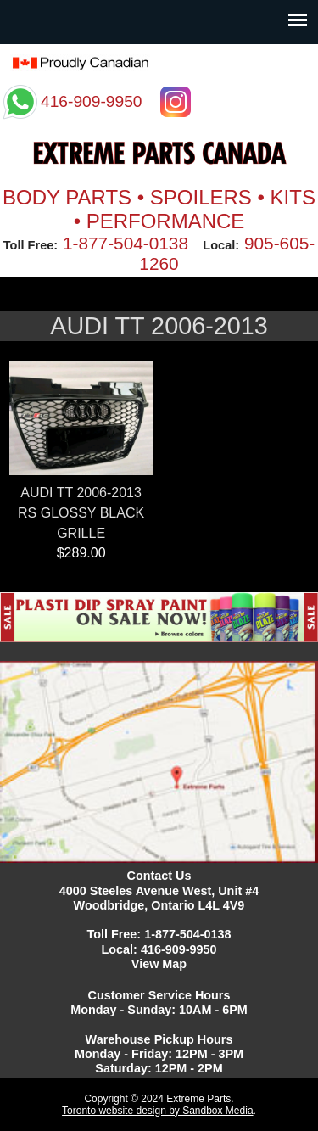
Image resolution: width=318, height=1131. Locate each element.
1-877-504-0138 (125, 243)
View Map (159, 964)
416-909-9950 (179, 949)
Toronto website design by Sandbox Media (157, 1111)
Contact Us (159, 875)
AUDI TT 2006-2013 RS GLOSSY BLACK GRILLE (81, 512)
